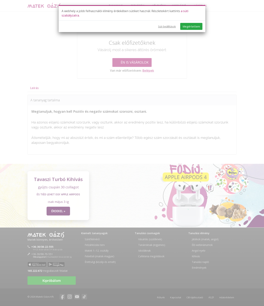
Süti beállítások (167, 26)
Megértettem (191, 26)
